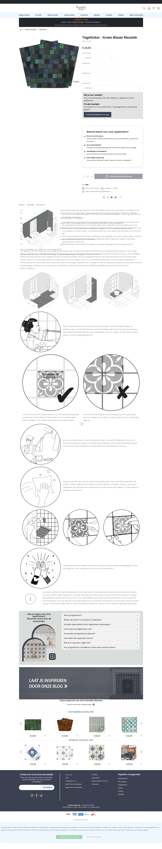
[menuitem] (24, 15)
